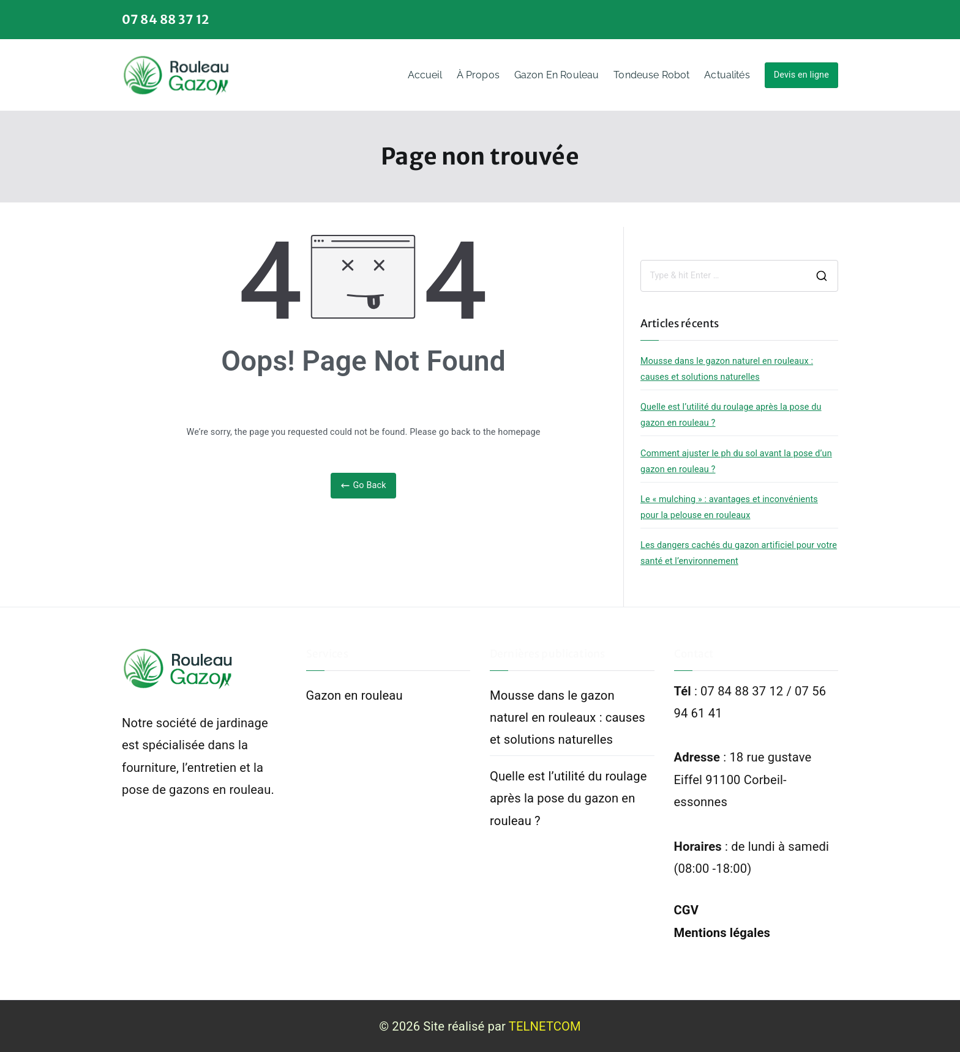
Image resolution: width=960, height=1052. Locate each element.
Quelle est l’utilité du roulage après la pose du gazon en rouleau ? (731, 415)
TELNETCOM (545, 1026)
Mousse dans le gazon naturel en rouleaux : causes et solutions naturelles (726, 369)
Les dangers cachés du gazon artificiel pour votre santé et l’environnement (738, 553)
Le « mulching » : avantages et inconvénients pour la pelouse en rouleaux (729, 507)
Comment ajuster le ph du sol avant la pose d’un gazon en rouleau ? (736, 461)
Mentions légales (722, 932)
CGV (686, 910)
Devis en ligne (801, 75)
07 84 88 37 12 (165, 19)
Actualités (726, 75)
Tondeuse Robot (651, 75)
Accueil (425, 75)
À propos (478, 75)
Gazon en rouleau (556, 75)
